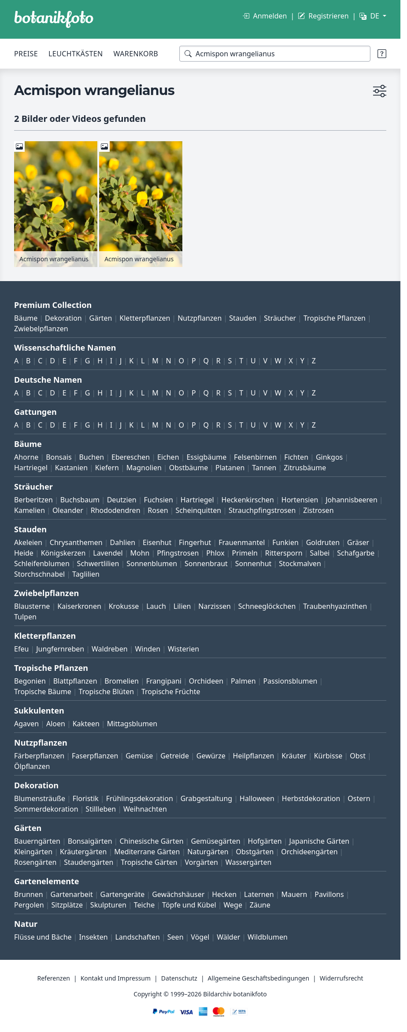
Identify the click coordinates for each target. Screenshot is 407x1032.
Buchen (91, 457)
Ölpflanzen (32, 766)
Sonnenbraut (206, 563)
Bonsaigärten (90, 841)
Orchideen (206, 681)
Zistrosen (318, 510)
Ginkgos (329, 457)
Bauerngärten (37, 841)
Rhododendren (116, 510)
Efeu (21, 649)
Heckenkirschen (248, 500)
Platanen (229, 467)
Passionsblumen (290, 681)
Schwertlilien (98, 563)
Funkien (285, 542)
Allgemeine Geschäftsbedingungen (259, 978)
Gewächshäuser (178, 894)
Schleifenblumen (42, 563)
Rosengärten (35, 862)
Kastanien (71, 467)
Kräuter (293, 756)
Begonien (30, 681)
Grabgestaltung (207, 798)
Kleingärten (33, 851)
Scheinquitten (198, 510)
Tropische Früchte (170, 691)
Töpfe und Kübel (189, 905)
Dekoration (63, 318)
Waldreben (110, 649)
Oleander (67, 510)
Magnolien (144, 467)
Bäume (25, 318)
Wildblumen (268, 937)
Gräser (358, 542)
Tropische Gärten (149, 862)
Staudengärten (88, 862)
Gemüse (139, 756)
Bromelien (121, 681)
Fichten (296, 457)
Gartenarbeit (71, 894)
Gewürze (211, 756)
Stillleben (100, 809)
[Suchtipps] (381, 53)
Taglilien (86, 574)
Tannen (264, 467)
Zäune (260, 905)
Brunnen (28, 894)
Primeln (245, 553)
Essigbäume (206, 457)
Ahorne (26, 457)
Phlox (215, 553)
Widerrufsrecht (341, 978)
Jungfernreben (60, 649)
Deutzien (122, 500)
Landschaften (137, 937)
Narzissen (214, 606)
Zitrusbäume (305, 467)
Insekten (93, 937)
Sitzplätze (67, 905)
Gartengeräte (122, 894)
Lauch (156, 606)
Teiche (144, 905)
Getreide (174, 756)
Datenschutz (179, 978)
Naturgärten (207, 851)
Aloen (55, 723)
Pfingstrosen (178, 553)
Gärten (100, 318)
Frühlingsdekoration (139, 798)
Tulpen (25, 617)
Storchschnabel (39, 574)
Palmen (243, 681)
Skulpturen (108, 905)
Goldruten (323, 542)
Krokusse (124, 606)
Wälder (228, 937)
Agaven (26, 723)
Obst (358, 756)
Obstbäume (188, 467)
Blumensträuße (39, 798)
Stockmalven (300, 563)
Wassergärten (248, 862)
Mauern (294, 894)
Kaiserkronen (79, 606)
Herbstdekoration (311, 798)
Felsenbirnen (255, 457)
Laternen (259, 894)
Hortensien (299, 500)
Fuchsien (158, 500)
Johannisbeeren (351, 500)
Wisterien (183, 649)
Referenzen (53, 978)
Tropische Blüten (106, 691)
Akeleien (28, 542)
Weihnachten (145, 809)
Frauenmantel (241, 542)
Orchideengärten (309, 851)
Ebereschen (130, 457)
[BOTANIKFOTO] (53, 19)
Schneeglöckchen (267, 606)
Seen (175, 937)
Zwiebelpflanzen (41, 328)
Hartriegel (31, 467)
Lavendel (107, 553)
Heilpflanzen (253, 756)
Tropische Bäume (42, 691)
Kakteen (86, 723)
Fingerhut (195, 542)
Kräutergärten (83, 851)
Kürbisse (328, 756)
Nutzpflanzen (200, 318)
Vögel (200, 937)
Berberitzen (33, 500)
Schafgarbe (355, 553)
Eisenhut (157, 542)
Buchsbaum (80, 500)
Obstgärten (255, 851)
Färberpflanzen (39, 756)
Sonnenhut (253, 563)
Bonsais (58, 457)
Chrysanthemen (76, 542)
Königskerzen (63, 553)
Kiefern (107, 467)
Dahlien (123, 542)
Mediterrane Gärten (147, 851)
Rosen (158, 510)
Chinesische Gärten (151, 841)
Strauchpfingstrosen (262, 510)
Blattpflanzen (75, 681)
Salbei (320, 553)
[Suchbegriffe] (274, 54)
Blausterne (32, 606)
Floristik (86, 798)
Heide (23, 553)
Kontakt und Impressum (116, 978)
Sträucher (280, 318)
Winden (147, 649)
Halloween (257, 798)
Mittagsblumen (132, 723)
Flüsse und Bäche (43, 937)
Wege (232, 905)
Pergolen (29, 905)
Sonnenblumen (151, 563)
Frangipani (163, 681)
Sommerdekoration (46, 809)
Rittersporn (284, 553)
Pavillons (329, 894)
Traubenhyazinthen (335, 606)
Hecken (224, 894)
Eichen (168, 457)
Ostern (359, 798)
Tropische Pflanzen (334, 318)
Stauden (242, 318)
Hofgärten (265, 841)
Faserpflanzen (95, 756)
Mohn (139, 553)
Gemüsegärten (215, 841)
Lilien (182, 606)
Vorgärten (201, 862)
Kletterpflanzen (144, 318)
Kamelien (29, 510)
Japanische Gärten (319, 841)
